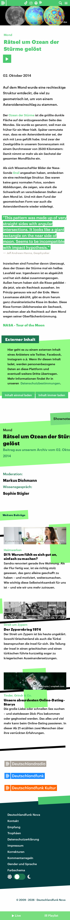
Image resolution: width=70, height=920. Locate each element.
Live (18, 915)
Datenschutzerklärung (23, 839)
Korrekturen (15, 851)
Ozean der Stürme (21, 115)
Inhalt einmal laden (18, 395)
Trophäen (14, 833)
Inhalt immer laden (51, 395)
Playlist (53, 915)
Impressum (15, 845)
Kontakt (13, 821)
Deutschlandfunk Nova (23, 814)
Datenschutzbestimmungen (40, 383)
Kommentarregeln (20, 858)
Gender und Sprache (22, 864)
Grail (16, 172)
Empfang (13, 827)
